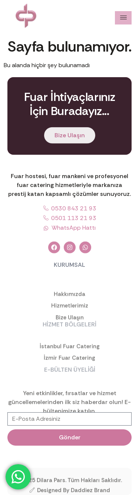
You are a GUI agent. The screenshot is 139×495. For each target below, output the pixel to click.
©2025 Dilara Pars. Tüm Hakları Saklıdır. (69, 482)
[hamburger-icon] (123, 17)
